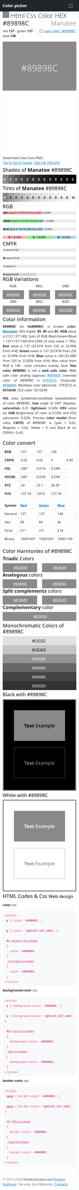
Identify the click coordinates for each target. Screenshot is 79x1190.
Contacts (61, 1184)
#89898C (13, 294)
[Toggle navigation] (71, 6)
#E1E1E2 (38, 640)
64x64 (27, 163)
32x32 (17, 163)
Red (24, 505)
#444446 (38, 676)
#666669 (38, 667)
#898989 (9, 385)
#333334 (38, 685)
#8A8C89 (59, 600)
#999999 (54, 375)
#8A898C (20, 584)
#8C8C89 (40, 616)
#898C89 (39, 294)
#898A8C (59, 584)
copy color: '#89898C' (60, 31)
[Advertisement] (39, 123)
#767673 (49, 380)
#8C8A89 (20, 600)
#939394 (38, 658)
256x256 (53, 163)
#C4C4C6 (39, 649)
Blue (61, 505)
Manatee (10, 331)
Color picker (14, 5)
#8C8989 (65, 310)
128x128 (39, 163)
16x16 (7, 163)
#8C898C (39, 310)
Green (44, 505)
